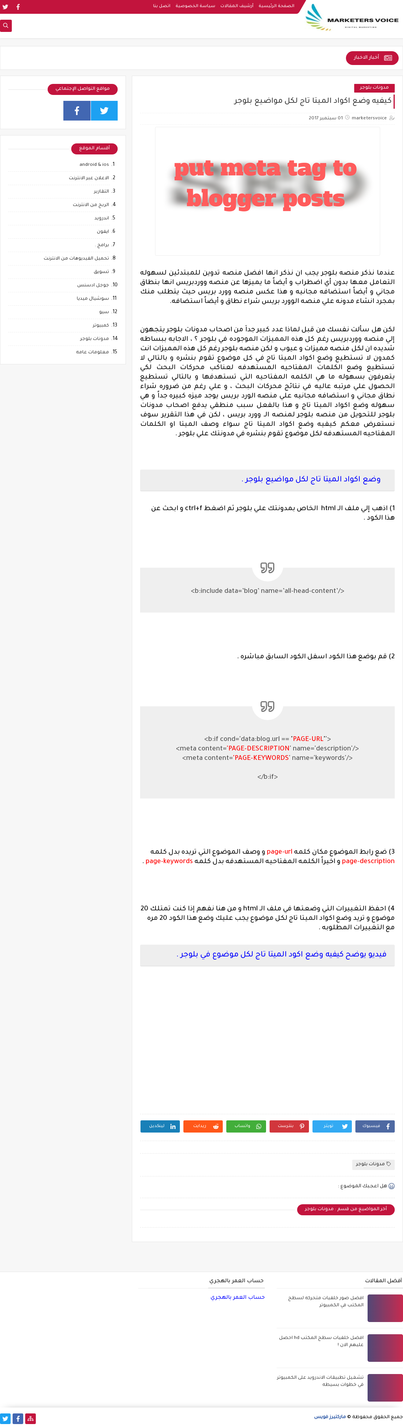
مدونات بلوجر (374, 88)
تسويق (101, 272)
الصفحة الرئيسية (276, 6)
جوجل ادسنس (93, 285)
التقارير (101, 192)
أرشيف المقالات (236, 6)
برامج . (102, 245)
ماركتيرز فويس (330, 1417)
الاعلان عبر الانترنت (89, 178)
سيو (104, 312)
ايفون (103, 232)
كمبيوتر (101, 326)
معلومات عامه (92, 352)
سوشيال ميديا (93, 299)
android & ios (94, 165)
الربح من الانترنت (91, 205)
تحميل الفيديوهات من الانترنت (76, 259)
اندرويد (101, 218)
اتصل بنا (161, 6)
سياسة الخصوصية (195, 6)
